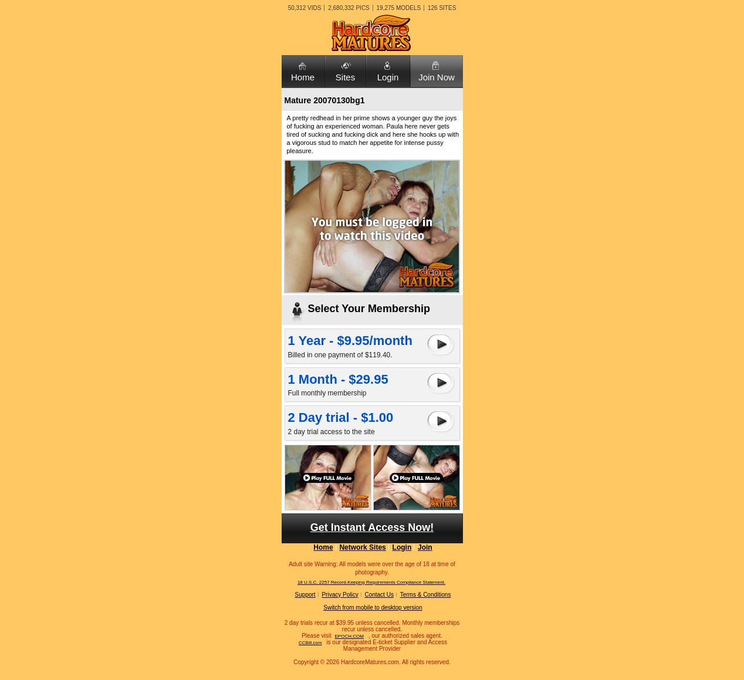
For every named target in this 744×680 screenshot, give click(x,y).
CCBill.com (310, 642)
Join (425, 547)
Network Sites (362, 547)
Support (305, 594)
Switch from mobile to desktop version (372, 607)
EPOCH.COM (349, 636)
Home (302, 77)
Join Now (436, 77)
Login (388, 77)
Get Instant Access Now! (372, 527)
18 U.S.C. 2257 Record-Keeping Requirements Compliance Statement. (371, 582)
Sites (345, 77)
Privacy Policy (340, 594)
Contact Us (378, 594)
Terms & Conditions (425, 594)
